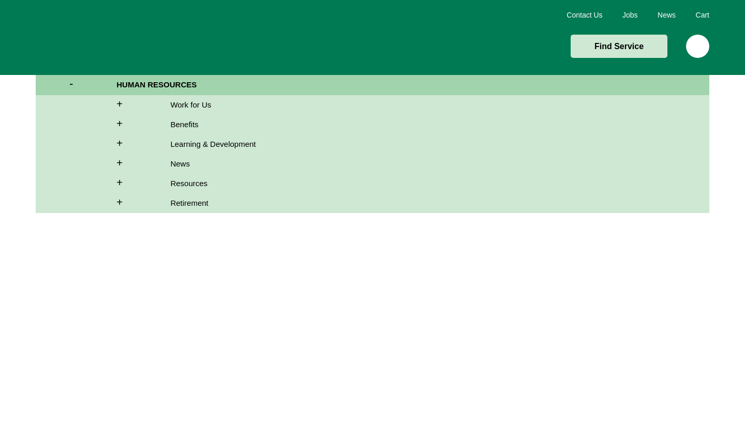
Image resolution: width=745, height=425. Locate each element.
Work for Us (190, 104)
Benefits (184, 124)
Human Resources (156, 84)
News (667, 15)
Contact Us (584, 15)
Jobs (630, 15)
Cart (702, 15)
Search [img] (697, 46)
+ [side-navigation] (103, 105)
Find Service (619, 46)
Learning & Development (213, 144)
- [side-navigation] (76, 85)
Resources (188, 183)
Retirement (189, 203)
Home (89, 37)
